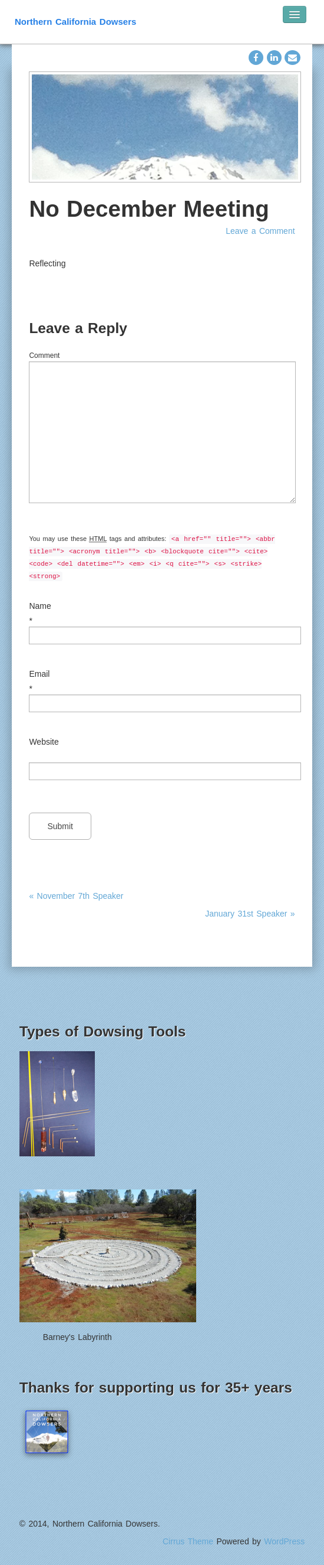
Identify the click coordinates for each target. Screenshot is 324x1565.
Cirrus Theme (188, 1541)
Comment (44, 355)
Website (43, 741)
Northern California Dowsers (75, 22)
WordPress (284, 1541)
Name (40, 606)
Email (39, 674)
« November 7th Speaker (76, 896)
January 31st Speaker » (250, 913)
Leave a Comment (260, 231)
